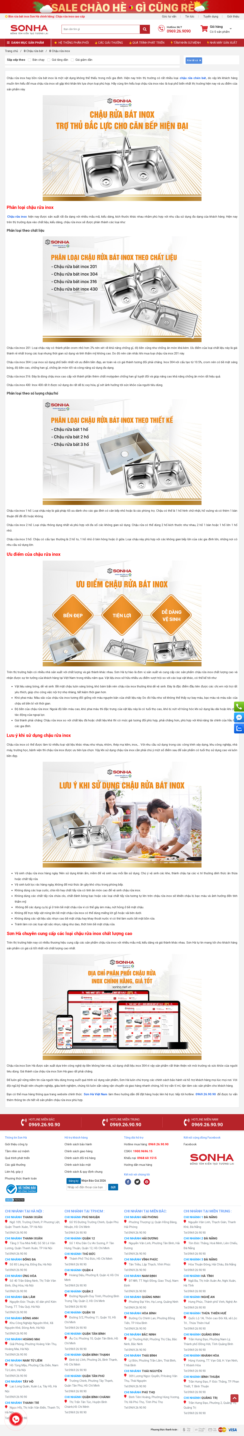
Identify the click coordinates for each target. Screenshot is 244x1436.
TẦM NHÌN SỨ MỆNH (186, 42)
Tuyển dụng (210, 16)
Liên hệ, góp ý (14, 1172)
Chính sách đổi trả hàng (80, 1158)
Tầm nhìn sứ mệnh (17, 1151)
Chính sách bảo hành (78, 1144)
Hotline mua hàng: (146, 1144)
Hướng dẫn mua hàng (138, 1165)
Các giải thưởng (15, 1165)
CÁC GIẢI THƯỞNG (109, 42)
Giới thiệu (233, 16)
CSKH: (138, 1151)
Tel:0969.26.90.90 (16, 1232)
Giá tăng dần (57, 59)
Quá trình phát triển (17, 1158)
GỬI (113, 1187)
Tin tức (189, 16)
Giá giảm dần (81, 59)
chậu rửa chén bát (193, 78)
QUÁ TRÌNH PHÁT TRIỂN (146, 42)
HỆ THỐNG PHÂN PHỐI (74, 42)
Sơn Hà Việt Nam (95, 1094)
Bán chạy (36, 59)
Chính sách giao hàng (79, 1151)
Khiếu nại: (140, 1158)
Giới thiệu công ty (16, 1144)
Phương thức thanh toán (21, 1178)
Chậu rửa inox (17, 216)
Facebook (190, 1144)
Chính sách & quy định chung (83, 1172)
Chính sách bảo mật (78, 1165)
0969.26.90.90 (206, 1094)
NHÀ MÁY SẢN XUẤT (222, 42)
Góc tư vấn (169, 16)
